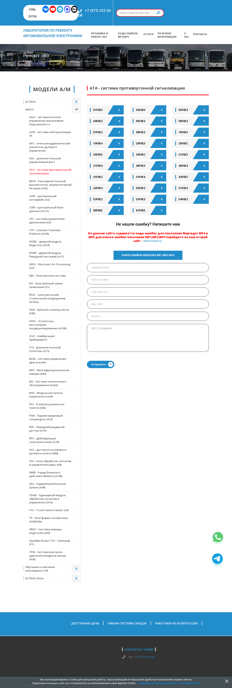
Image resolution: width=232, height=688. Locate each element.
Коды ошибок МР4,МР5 (128, 35)
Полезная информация (166, 35)
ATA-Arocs (90, 61)
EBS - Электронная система (47, 275)
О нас (186, 35)
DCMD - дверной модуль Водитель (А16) (45, 243)
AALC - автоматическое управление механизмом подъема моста (46, 120)
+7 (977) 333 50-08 (144, 657)
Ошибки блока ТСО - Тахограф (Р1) (49, 542)
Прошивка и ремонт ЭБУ (99, 35)
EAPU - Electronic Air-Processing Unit (49, 266)
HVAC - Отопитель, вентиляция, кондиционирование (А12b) (48, 324)
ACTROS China (34, 578)
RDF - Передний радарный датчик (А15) (47, 428)
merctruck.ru (152, 241)
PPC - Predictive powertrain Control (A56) (46, 406)
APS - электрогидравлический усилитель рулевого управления (49, 147)
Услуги (148, 34)
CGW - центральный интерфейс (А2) (43, 197)
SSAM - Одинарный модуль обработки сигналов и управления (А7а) (47, 498)
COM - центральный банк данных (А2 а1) (46, 209)
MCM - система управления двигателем (47, 360)
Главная (27, 61)
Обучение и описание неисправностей (40, 568)
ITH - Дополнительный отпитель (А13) (45, 349)
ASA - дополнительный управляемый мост (45, 160)
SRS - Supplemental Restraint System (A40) (47, 485)
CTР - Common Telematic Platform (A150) (45, 232)
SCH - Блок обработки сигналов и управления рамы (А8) (50, 462)
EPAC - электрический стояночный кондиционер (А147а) (47, 298)
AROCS (74, 61)
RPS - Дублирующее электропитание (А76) (44, 440)
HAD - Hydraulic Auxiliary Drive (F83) (49, 311)
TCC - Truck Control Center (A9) (49, 510)
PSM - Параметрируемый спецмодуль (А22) (46, 417)
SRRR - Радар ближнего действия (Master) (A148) (45, 474)
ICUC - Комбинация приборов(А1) (42, 337)
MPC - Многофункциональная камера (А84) (49, 372)
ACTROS (30, 101)
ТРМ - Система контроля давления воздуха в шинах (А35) (47, 555)
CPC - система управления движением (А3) (47, 220)
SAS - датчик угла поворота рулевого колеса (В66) (47, 451)
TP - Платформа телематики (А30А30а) (48, 519)
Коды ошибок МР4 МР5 (51, 61)
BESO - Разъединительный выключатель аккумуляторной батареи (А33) (50, 184)
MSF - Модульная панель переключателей (46, 394)
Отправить (102, 364)
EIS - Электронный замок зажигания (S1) (46, 285)
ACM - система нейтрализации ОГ (50, 133)
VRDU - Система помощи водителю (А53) (45, 531)
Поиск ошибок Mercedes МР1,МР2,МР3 (147, 255)
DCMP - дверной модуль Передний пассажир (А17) (46, 254)
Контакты (200, 34)
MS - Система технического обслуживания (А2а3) (47, 383)
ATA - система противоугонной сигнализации (50, 171)
